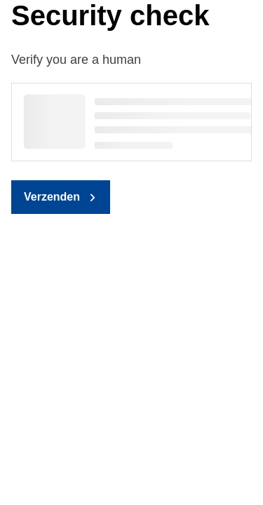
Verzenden (52, 197)
